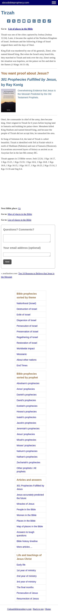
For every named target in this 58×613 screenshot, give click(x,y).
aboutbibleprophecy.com (15, 2)
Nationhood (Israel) (26, 303)
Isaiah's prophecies (26, 417)
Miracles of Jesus (25, 504)
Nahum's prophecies (27, 451)
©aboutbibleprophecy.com (19, 609)
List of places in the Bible (20, 29)
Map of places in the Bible (20, 214)
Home (48, 609)
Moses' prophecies (26, 445)
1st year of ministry (26, 570)
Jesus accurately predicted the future (30, 496)
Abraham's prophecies (28, 383)
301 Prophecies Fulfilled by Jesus (30, 487)
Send (7, 262)
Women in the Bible (26, 515)
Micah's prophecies (26, 440)
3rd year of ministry (26, 581)
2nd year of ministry (27, 576)
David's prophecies (26, 400)
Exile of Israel (23, 314)
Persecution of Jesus (27, 593)
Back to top (38, 609)
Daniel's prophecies (26, 394)
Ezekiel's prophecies (27, 406)
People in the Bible (26, 509)
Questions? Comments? (18, 229)
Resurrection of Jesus (28, 598)
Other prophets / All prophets (26, 470)
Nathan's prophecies (27, 456)
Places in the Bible (26, 520)
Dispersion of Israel (26, 320)
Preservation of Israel (27, 331)
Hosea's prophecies (27, 411)
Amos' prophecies (26, 389)
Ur (19, 208)
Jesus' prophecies (26, 434)
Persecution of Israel (27, 326)
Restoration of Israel (27, 343)
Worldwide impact (26, 348)
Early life (21, 564)
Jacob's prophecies (26, 423)
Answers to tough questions (25, 534)
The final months (25, 587)
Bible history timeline (27, 541)
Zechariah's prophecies (28, 462)
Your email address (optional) (22, 247)
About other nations (26, 359)
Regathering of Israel (27, 337)
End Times (22, 365)
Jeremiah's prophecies (28, 428)
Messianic (22, 354)
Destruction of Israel (27, 309)
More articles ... (24, 547)
